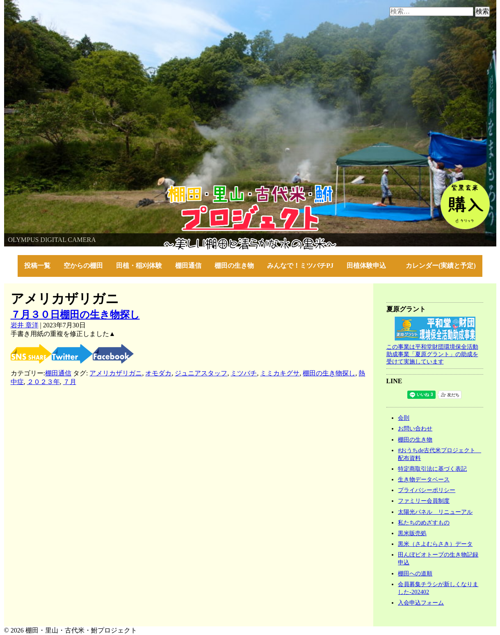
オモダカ (158, 373)
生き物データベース (424, 479)
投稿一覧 (37, 265)
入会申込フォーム (421, 602)
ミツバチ (244, 373)
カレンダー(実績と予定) (441, 265)
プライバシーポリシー (426, 490)
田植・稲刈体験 (139, 265)
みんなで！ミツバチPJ (300, 265)
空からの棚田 (83, 265)
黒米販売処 (412, 533)
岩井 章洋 (25, 325)
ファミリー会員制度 (424, 500)
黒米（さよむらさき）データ (435, 544)
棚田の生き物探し (329, 373)
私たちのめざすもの (424, 522)
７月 (69, 381)
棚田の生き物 (234, 265)
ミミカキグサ (279, 373)
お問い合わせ (415, 428)
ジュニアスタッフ (201, 373)
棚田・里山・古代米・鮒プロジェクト (60, 188)
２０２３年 (43, 381)
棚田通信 (188, 265)
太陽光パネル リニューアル (435, 511)
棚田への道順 (415, 573)
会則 (403, 417)
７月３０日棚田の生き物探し (75, 314)
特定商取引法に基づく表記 (432, 468)
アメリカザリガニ (115, 373)
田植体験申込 (370, 265)
